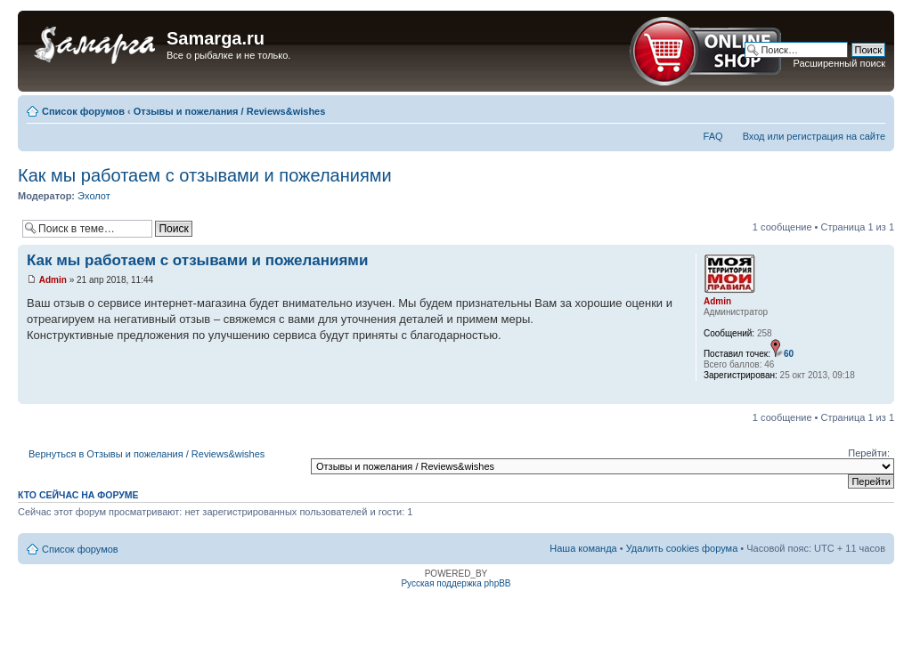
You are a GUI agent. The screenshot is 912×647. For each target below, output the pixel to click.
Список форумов (83, 111)
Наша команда (583, 548)
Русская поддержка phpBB (455, 583)
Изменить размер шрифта (872, 108)
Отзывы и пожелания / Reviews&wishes (230, 111)
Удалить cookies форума (682, 548)
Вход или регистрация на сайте (814, 136)
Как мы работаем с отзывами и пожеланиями (205, 175)
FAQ (713, 136)
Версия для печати (845, 108)
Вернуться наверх (880, 395)
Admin (53, 280)
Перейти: (869, 453)
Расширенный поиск (839, 63)
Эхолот (93, 195)
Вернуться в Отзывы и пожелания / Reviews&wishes (146, 454)
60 (789, 354)
